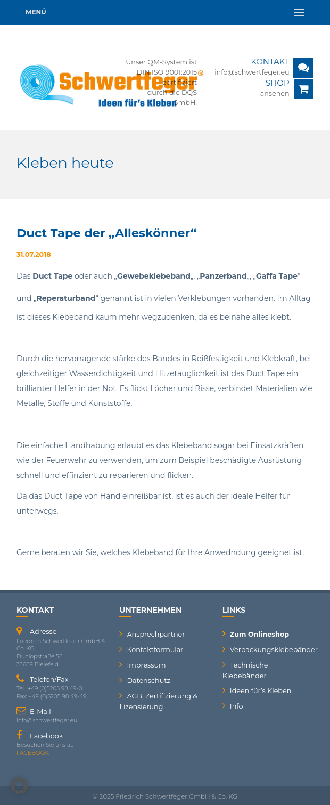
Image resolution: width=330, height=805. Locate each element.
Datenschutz (148, 681)
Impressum (146, 665)
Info (236, 706)
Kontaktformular (155, 650)
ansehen (275, 93)
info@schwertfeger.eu (252, 72)
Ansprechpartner (156, 634)
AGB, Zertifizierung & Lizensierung (158, 701)
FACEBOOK (32, 753)
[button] (19, 786)
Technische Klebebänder (245, 670)
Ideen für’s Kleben (261, 691)
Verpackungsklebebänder (272, 650)
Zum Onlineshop (259, 634)
